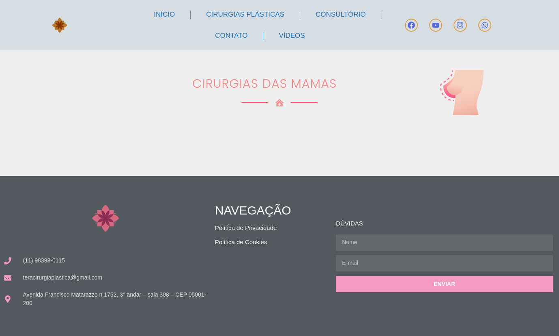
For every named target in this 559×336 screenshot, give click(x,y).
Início (164, 14)
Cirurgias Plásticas (245, 14)
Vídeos (292, 35)
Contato (231, 35)
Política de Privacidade (246, 227)
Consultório (341, 14)
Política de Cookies (241, 241)
